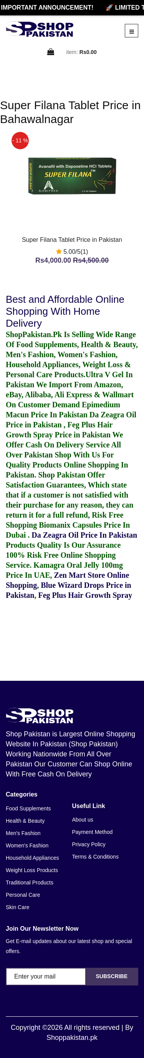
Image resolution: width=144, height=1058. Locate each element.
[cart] (51, 52)
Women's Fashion (27, 845)
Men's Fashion (23, 833)
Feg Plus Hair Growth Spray (85, 595)
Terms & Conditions (95, 857)
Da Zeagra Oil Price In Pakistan (84, 535)
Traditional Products (29, 882)
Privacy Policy (89, 844)
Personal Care (23, 895)
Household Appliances (32, 858)
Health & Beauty (25, 821)
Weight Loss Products (32, 870)
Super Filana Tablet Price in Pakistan (72, 239)
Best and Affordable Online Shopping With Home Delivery (65, 311)
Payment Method (92, 832)
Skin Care (17, 907)
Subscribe (111, 976)
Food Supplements (28, 808)
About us (82, 820)
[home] (39, 29)
